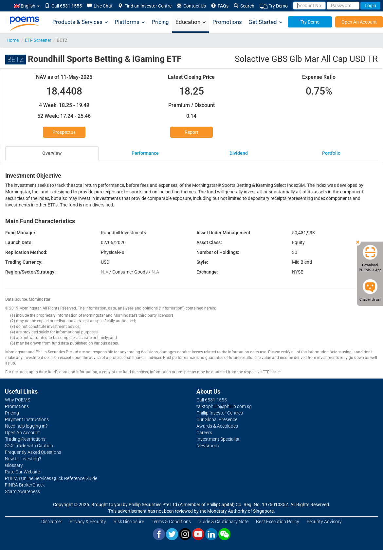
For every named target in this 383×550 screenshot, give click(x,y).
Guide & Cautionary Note (223, 521)
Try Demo (274, 6)
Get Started (265, 22)
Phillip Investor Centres (219, 413)
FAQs (219, 6)
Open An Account (359, 22)
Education (190, 22)
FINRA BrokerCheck (25, 485)
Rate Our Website (22, 471)
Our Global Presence (216, 419)
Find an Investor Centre (145, 6)
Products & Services (80, 22)
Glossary (14, 465)
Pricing (160, 22)
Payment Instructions (27, 419)
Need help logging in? (26, 426)
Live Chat (100, 6)
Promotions (227, 22)
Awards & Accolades (217, 426)
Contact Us (191, 6)
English (27, 6)
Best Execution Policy (277, 521)
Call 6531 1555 (63, 6)
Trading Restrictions (25, 439)
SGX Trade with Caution (29, 445)
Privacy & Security (88, 521)
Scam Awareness (22, 491)
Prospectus (64, 132)
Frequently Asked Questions (33, 452)
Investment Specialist (218, 439)
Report (191, 132)
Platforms (130, 22)
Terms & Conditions (171, 521)
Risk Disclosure (129, 521)
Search (244, 6)
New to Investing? (23, 458)
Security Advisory (324, 521)
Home (13, 40)
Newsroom (207, 445)
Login (370, 5)
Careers (204, 432)
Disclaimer (51, 521)
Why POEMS (17, 399)
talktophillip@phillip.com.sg (224, 406)
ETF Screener (38, 40)
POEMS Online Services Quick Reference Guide (51, 478)
